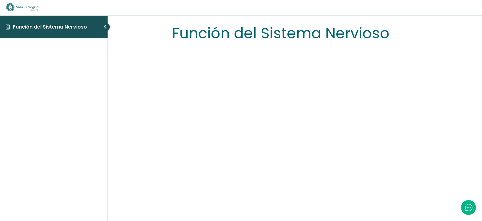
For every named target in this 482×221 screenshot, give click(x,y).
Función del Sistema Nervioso (50, 26)
